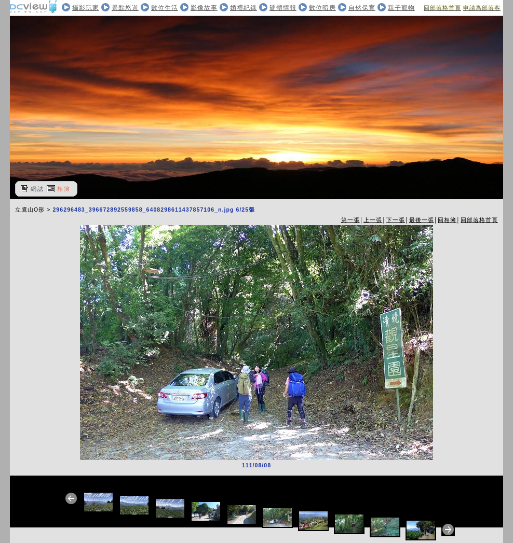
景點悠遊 (125, 7)
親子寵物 (401, 7)
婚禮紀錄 (243, 7)
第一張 (350, 220)
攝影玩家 (85, 7)
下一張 (395, 220)
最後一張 (421, 220)
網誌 (37, 189)
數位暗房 (322, 7)
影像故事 (204, 7)
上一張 (372, 220)
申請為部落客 (482, 8)
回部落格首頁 (442, 8)
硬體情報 (282, 7)
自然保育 (361, 7)
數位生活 (164, 7)
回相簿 (447, 220)
